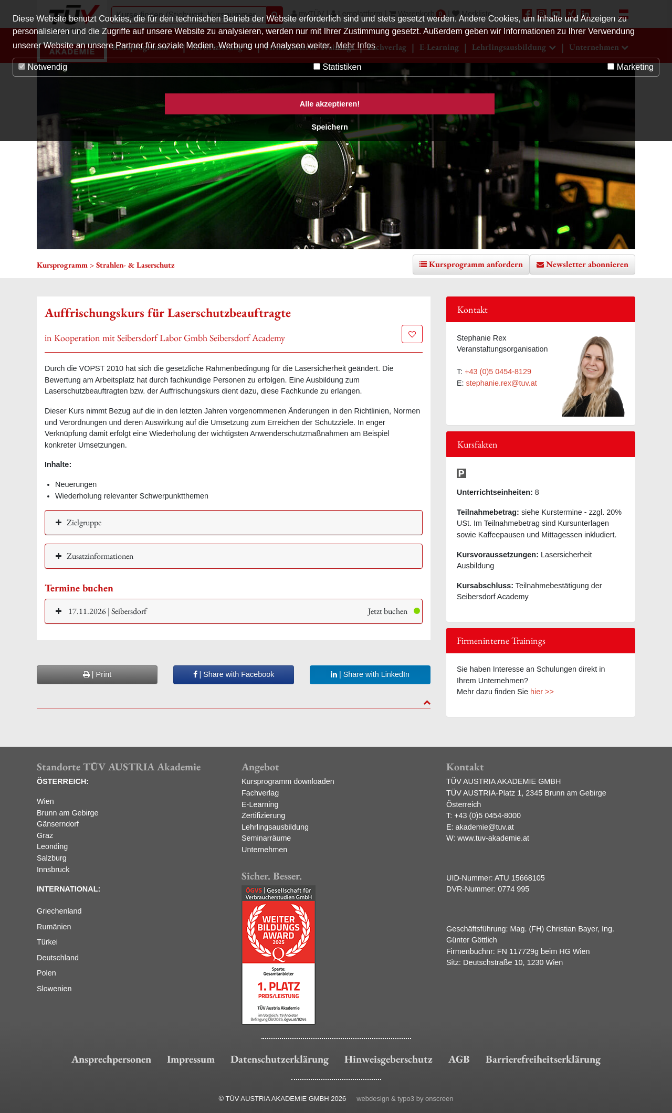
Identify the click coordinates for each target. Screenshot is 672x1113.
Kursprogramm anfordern (476, 264)
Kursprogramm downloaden (288, 781)
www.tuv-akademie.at (493, 838)
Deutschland (58, 957)
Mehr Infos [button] (355, 45)
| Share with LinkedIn (370, 674)
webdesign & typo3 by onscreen (404, 1099)
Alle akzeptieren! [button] (330, 104)
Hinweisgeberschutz (388, 1059)
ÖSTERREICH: (63, 781)
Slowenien (54, 988)
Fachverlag (260, 793)
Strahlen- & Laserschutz (135, 265)
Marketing (630, 66)
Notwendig (42, 66)
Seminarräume (266, 838)
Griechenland (59, 911)
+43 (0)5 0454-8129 (498, 371)
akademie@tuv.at (485, 827)
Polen (46, 973)
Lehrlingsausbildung (275, 827)
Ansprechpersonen (111, 1059)
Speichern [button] (329, 127)
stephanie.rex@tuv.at (501, 383)
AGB (459, 1059)
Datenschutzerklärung (279, 1059)
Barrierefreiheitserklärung (543, 1059)
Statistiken (337, 66)
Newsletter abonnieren (587, 264)
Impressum (191, 1059)
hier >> (542, 691)
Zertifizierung (263, 815)
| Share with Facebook (234, 674)
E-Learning (260, 804)
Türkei (47, 942)
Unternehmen (264, 849)
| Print (97, 674)
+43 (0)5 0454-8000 (487, 815)
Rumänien (54, 927)
